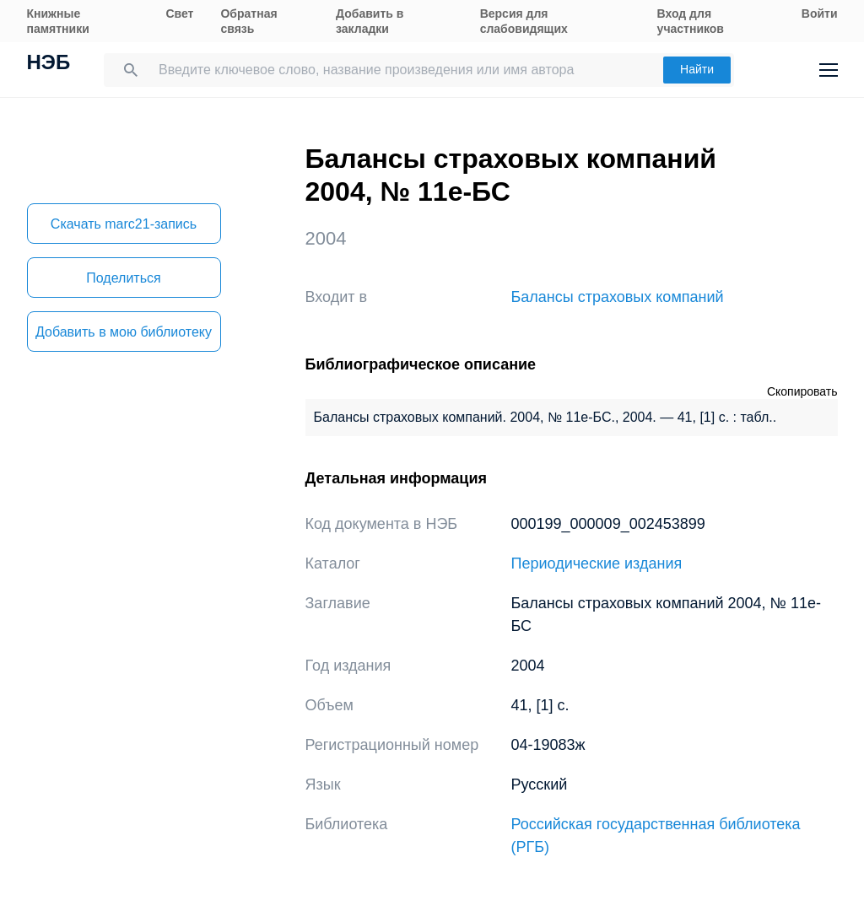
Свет (179, 13)
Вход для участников (690, 21)
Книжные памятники (58, 21)
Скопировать (802, 391)
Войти (820, 13)
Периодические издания (597, 563)
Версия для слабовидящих (524, 21)
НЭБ (49, 64)
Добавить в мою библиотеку (123, 332)
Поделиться (123, 278)
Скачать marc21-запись (124, 224)
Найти (697, 69)
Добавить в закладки (369, 21)
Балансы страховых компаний (617, 296)
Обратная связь (248, 21)
